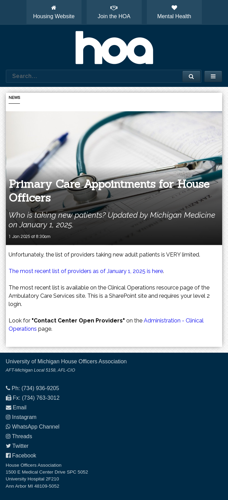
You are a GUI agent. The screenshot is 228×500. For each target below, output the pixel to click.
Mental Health (174, 12)
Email (19, 407)
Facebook (24, 455)
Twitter (20, 446)
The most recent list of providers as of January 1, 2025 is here (86, 271)
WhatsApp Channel (35, 427)
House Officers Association (114, 47)
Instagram (24, 417)
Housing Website (54, 12)
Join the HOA (114, 12)
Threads (22, 436)
